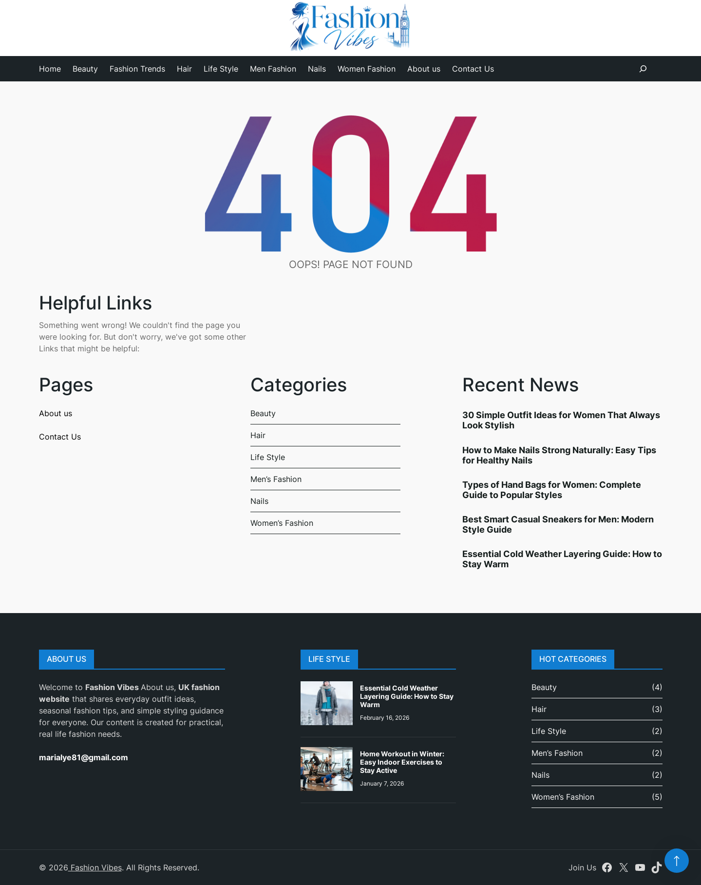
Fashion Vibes (95, 867)
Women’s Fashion (281, 523)
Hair (184, 69)
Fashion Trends (137, 69)
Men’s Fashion (276, 479)
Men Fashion (273, 69)
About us (423, 69)
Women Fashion (367, 69)
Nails (317, 69)
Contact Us (473, 69)
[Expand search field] (643, 68)
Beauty (85, 69)
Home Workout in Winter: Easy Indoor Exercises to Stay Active (402, 762)
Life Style (221, 69)
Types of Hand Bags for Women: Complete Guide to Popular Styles (551, 490)
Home (50, 69)
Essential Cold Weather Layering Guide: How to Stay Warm (407, 696)
